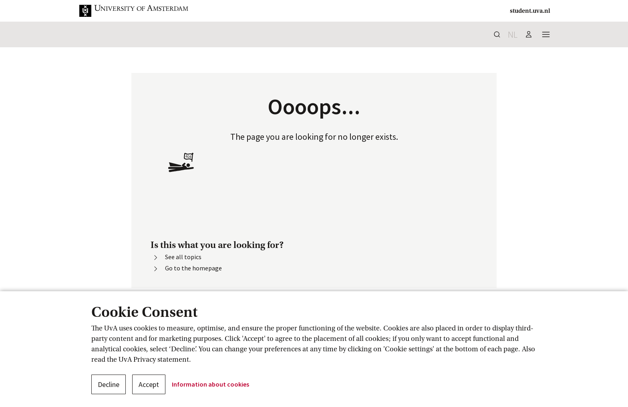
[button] (140, 11)
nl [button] (512, 34)
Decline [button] (108, 384)
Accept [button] (149, 384)
